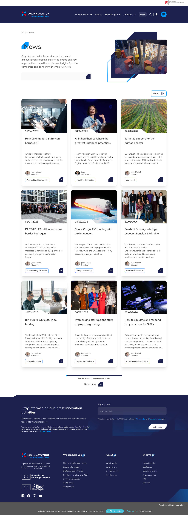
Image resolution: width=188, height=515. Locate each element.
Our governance (112, 471)
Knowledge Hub (113, 14)
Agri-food (130, 180)
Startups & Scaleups (134, 270)
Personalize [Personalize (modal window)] (132, 511)
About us (128, 14)
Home (24, 32)
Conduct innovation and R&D (75, 475)
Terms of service (155, 419)
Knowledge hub (149, 475)
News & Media (82, 14)
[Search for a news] (88, 76)
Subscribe (157, 427)
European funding (84, 270)
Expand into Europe (71, 467)
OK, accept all (115, 511)
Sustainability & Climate (37, 270)
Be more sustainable (71, 479)
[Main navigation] (164, 14)
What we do (111, 463)
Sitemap (146, 483)
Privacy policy (141, 419)
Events (98, 14)
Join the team (111, 475)
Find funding (68, 483)
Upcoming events (150, 471)
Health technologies (85, 180)
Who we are (111, 467)
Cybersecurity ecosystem (137, 361)
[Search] (150, 14)
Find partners (68, 487)
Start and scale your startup (75, 463)
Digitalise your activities (73, 471)
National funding (34, 361)
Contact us (147, 467)
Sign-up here (104, 404)
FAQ (145, 479)
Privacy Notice (45, 431)
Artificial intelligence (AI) (37, 180)
